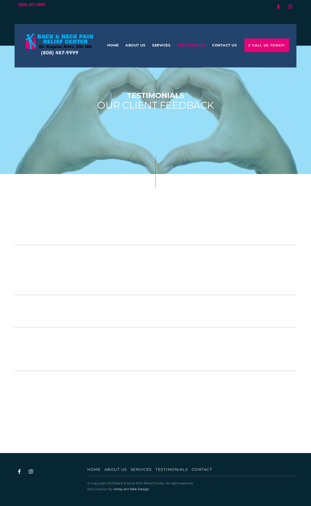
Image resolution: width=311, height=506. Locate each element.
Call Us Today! (267, 45)
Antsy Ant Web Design (131, 489)
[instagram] (290, 6)
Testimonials (191, 45)
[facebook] (278, 6)
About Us (135, 45)
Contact (202, 469)
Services (161, 45)
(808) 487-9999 (31, 4)
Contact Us (224, 45)
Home (113, 45)
